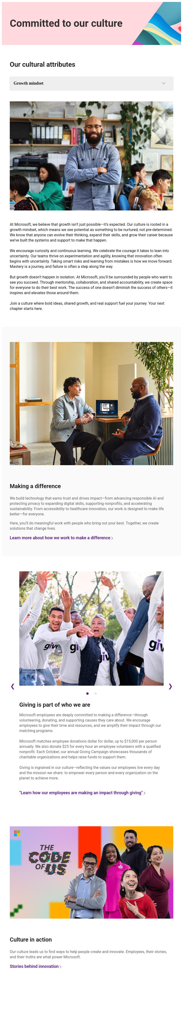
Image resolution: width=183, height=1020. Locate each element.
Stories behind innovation (35, 966)
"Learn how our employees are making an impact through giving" (82, 792)
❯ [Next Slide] (170, 686)
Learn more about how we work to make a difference (61, 537)
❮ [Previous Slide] (12, 686)
